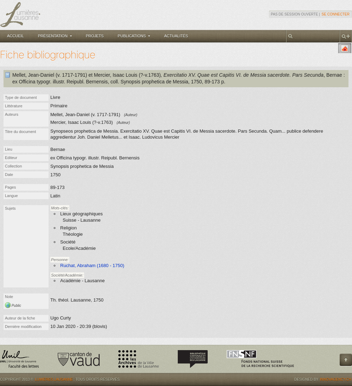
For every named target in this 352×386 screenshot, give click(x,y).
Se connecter (336, 14)
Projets (95, 36)
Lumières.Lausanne (54, 379)
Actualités (176, 36)
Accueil (15, 36)
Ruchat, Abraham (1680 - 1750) (92, 265)
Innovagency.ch (335, 379)
